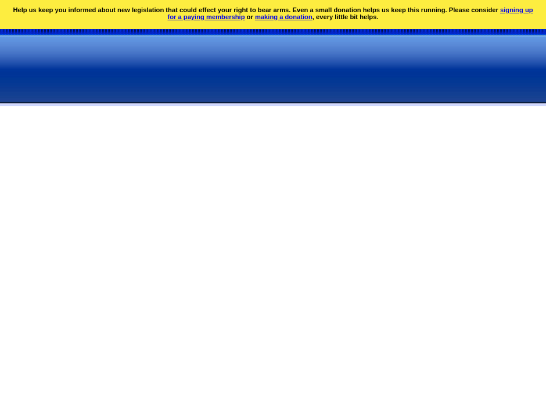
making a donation (283, 16)
